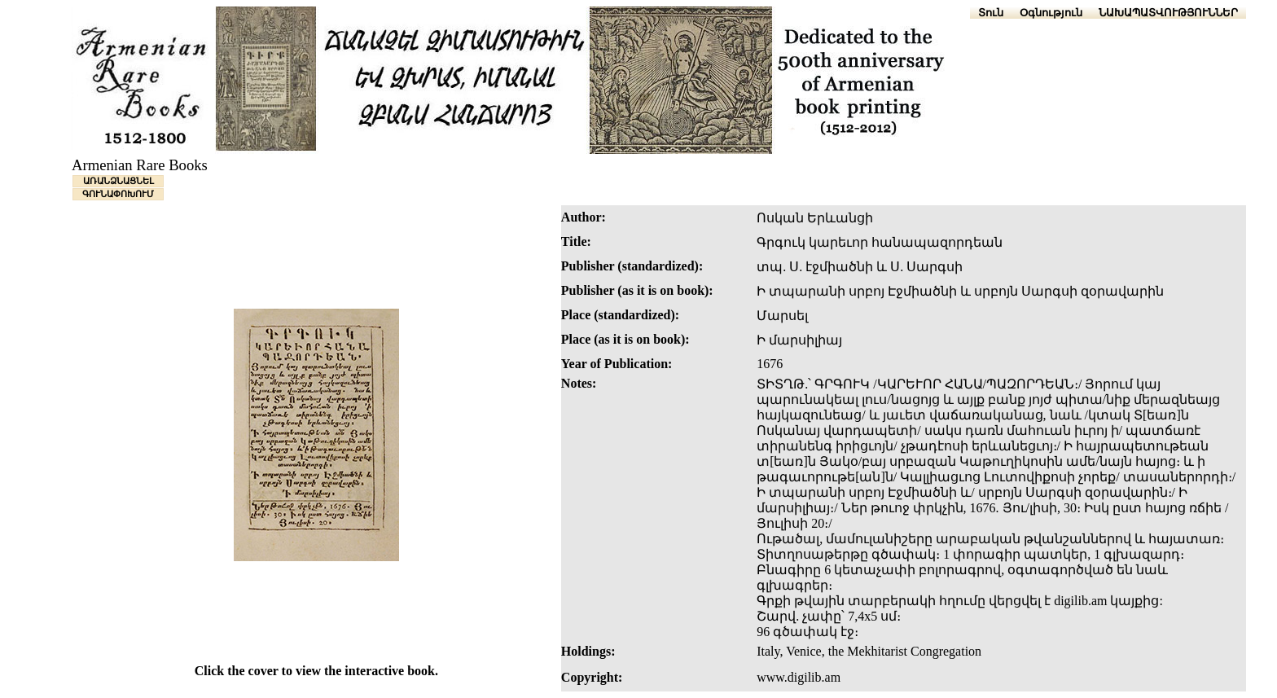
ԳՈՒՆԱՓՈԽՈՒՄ (118, 194)
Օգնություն (1051, 13)
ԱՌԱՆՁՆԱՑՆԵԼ (118, 181)
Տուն (990, 13)
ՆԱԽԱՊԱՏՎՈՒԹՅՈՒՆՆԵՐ (1168, 13)
